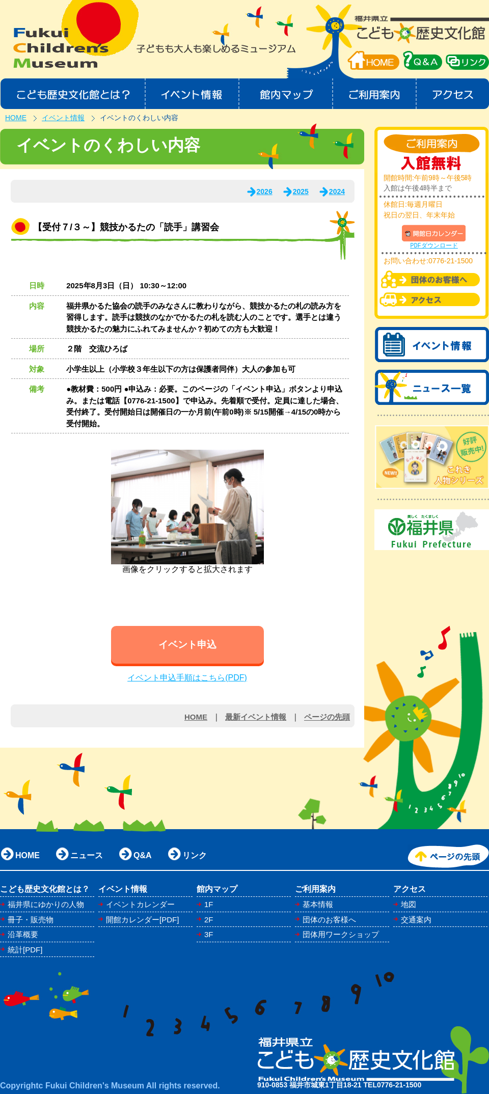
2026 (265, 191)
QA (422, 60)
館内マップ (286, 93)
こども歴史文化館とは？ (72, 93)
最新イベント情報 (255, 717)
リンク (194, 855)
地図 (408, 904)
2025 (301, 191)
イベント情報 (192, 93)
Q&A (142, 855)
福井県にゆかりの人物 (46, 904)
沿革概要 (23, 934)
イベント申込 (187, 644)
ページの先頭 (327, 717)
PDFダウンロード (434, 245)
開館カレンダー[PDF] (142, 919)
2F (208, 919)
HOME (373, 60)
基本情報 (318, 904)
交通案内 (416, 919)
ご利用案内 (375, 93)
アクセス (453, 93)
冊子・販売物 (30, 919)
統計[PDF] (25, 949)
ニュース (86, 855)
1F (208, 904)
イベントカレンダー (140, 904)
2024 (337, 191)
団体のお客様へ (329, 919)
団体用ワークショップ (341, 934)
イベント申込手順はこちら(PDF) (187, 677)
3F (208, 934)
